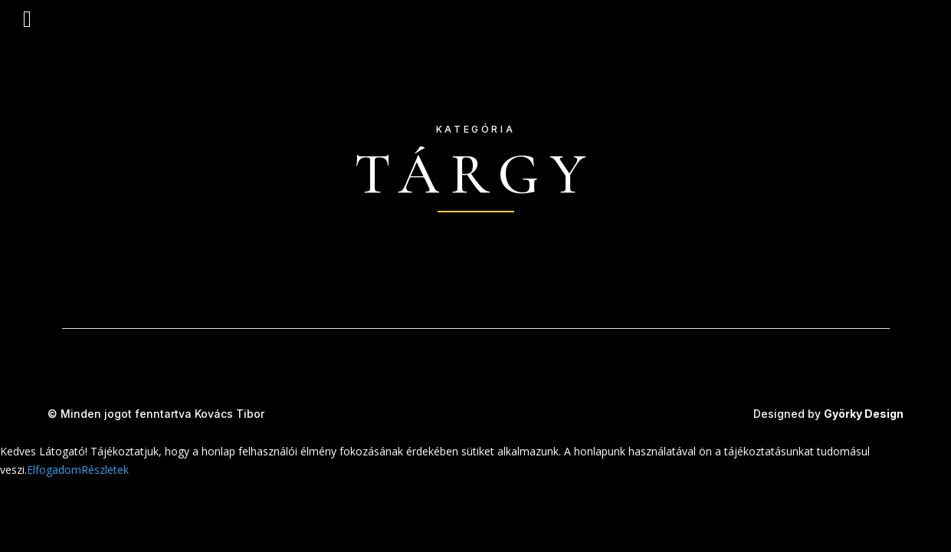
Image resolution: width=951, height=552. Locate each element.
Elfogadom (54, 469)
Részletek (105, 469)
